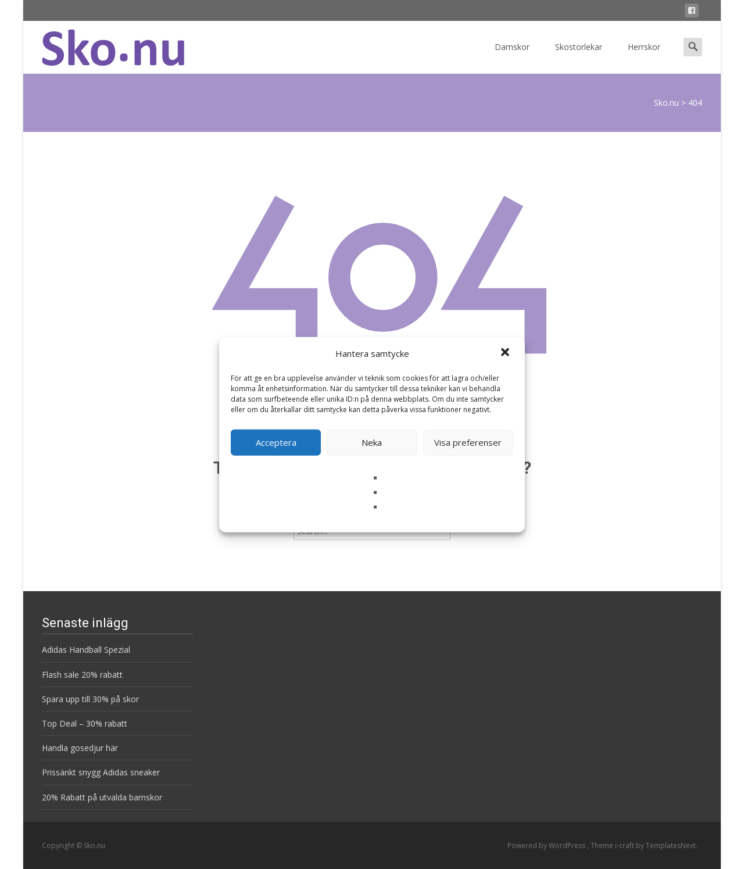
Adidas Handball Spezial (86, 649)
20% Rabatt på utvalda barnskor (102, 797)
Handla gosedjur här (80, 747)
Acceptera (276, 442)
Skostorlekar (578, 57)
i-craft (625, 845)
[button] (506, 353)
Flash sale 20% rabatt (82, 674)
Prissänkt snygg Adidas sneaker (101, 772)
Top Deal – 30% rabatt (84, 723)
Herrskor (644, 57)
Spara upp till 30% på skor (90, 699)
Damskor (512, 57)
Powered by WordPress (547, 845)
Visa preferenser (468, 442)
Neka (372, 442)
